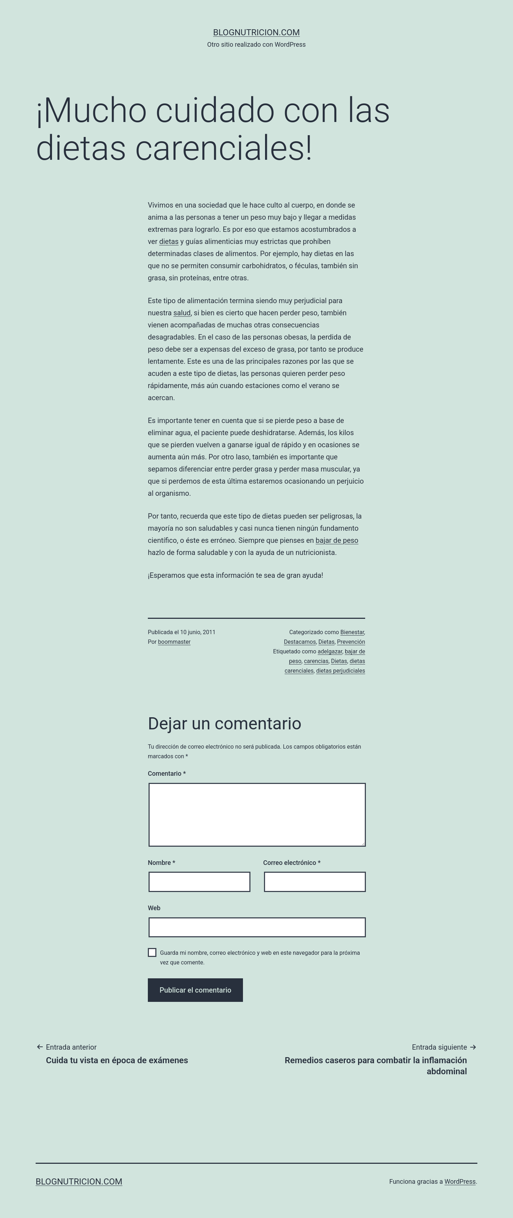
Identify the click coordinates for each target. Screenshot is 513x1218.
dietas (169, 241)
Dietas (326, 641)
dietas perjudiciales (340, 670)
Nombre (161, 862)
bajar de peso (337, 540)
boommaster (174, 641)
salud (182, 313)
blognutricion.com (256, 32)
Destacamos (300, 641)
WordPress (460, 1181)
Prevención (351, 641)
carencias (316, 661)
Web (154, 908)
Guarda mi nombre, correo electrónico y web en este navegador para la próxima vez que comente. (260, 957)
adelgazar (330, 651)
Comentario (167, 773)
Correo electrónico (292, 862)
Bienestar (352, 632)
